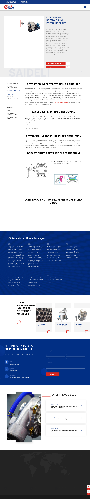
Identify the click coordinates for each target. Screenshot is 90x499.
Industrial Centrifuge (13, 83)
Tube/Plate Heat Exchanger (11, 107)
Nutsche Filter (10, 96)
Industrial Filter (11, 90)
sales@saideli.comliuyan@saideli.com (23, 2)
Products (29, 7)
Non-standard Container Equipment (12, 114)
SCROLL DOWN (78, 72)
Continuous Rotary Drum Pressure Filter (12, 93)
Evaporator (10, 103)
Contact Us (68, 7)
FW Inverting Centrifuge (79, 325)
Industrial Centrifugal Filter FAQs (13, 99)
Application (37, 7)
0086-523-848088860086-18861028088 (11, 2)
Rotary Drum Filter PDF (59, 67)
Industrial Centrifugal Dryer (12, 87)
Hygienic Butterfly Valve (12, 118)
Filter (8, 110)
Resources (52, 7)
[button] (19, 322)
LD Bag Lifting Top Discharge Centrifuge (62, 325)
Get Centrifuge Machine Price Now (59, 63)
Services (45, 7)
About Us (60, 7)
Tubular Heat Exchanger (41, 325)
